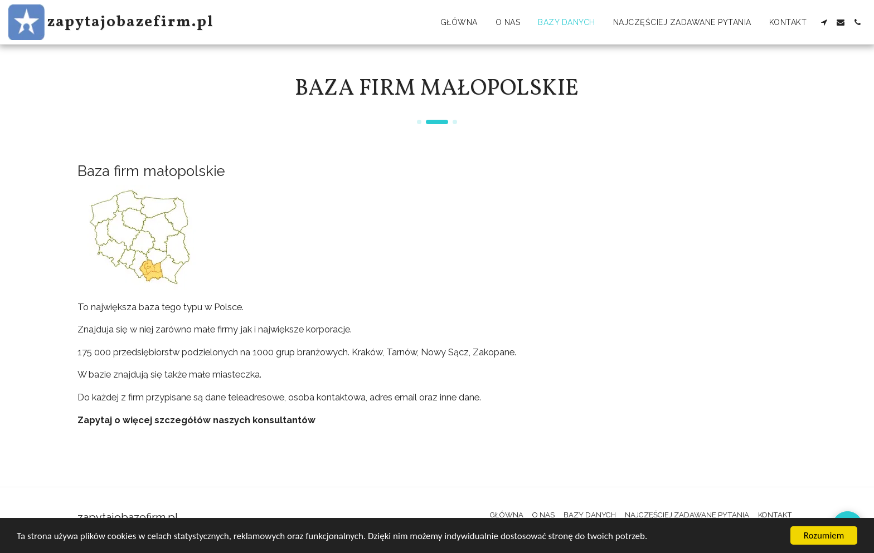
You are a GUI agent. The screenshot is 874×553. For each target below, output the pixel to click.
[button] (824, 22)
